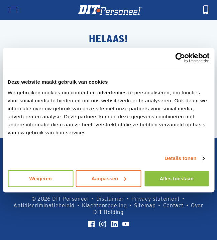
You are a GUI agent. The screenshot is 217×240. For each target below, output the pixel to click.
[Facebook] (91, 224)
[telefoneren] (206, 10)
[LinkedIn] (114, 224)
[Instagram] (102, 224)
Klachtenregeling (104, 205)
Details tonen (180, 158)
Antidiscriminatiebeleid (44, 205)
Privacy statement (155, 199)
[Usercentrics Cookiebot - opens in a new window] (180, 58)
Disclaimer (110, 199)
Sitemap (144, 205)
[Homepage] (110, 10)
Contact (173, 205)
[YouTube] (125, 224)
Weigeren (40, 178)
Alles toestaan (176, 178)
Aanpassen (108, 178)
